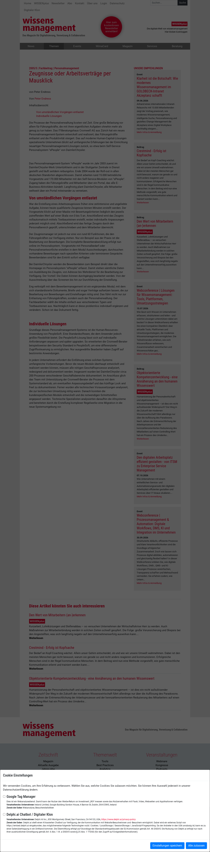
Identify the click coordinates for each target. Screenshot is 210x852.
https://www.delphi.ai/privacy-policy (118, 819)
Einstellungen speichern (167, 845)
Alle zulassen (196, 845)
